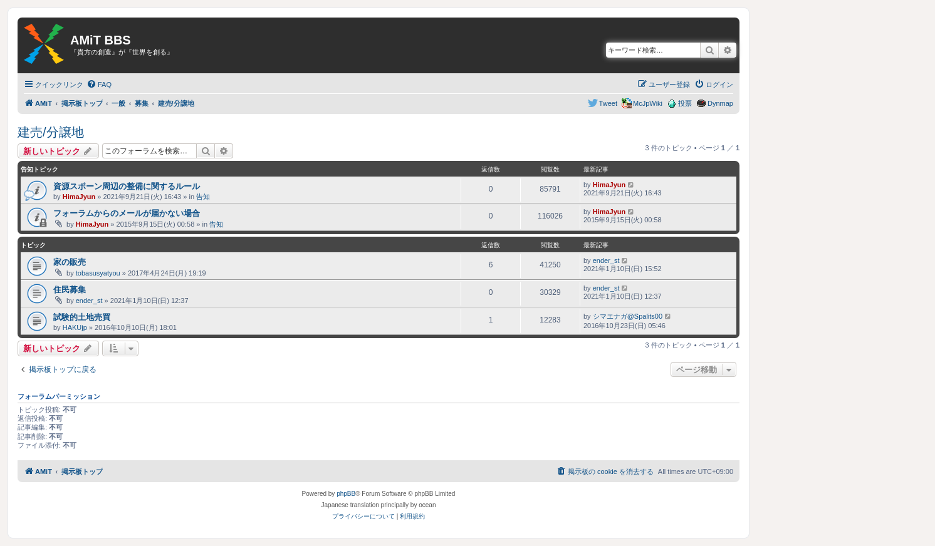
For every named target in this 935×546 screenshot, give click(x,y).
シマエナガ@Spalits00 (627, 316)
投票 (685, 103)
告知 (203, 196)
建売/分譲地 (51, 132)
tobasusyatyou (98, 273)
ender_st (606, 260)
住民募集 (69, 289)
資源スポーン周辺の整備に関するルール (126, 186)
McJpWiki (647, 103)
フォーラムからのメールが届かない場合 (126, 213)
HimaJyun (79, 196)
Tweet (608, 103)
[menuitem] (99, 84)
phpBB (346, 493)
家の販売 (69, 262)
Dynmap (720, 103)
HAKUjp (75, 327)
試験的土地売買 (81, 317)
